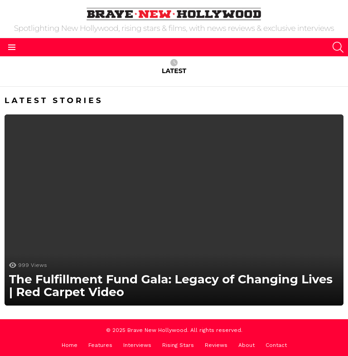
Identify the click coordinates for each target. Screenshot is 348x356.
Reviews (216, 345)
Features (100, 345)
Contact (276, 345)
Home (69, 345)
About (246, 345)
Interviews (137, 345)
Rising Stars (178, 345)
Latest (174, 67)
